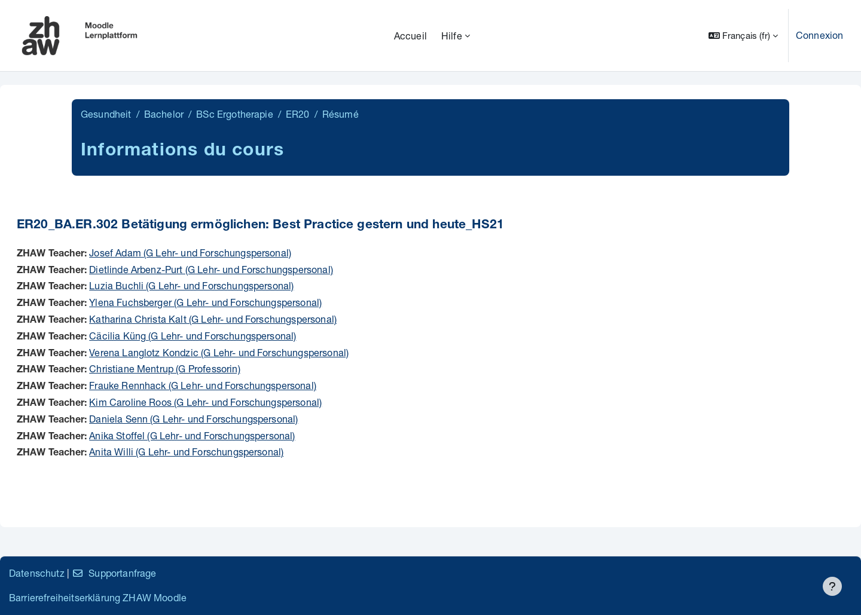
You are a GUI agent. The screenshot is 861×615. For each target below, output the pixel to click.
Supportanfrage (114, 573)
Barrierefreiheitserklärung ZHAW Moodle (98, 597)
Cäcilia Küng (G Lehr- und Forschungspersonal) (192, 335)
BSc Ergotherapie (234, 114)
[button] (743, 35)
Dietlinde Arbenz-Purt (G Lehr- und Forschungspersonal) (211, 269)
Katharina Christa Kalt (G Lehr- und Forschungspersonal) (213, 319)
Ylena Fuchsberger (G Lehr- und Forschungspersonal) (205, 302)
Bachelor (164, 114)
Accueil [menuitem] (410, 35)
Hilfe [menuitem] (451, 35)
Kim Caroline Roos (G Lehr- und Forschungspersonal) (205, 402)
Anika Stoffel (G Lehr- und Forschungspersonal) (192, 435)
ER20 (298, 114)
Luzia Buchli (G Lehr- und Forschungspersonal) (191, 285)
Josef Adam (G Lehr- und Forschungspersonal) (190, 252)
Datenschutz (37, 573)
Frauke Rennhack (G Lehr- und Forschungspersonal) (202, 385)
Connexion (819, 35)
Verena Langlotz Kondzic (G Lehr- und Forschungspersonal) (219, 352)
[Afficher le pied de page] (832, 586)
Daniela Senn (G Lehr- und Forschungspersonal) (193, 418)
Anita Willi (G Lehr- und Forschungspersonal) (186, 451)
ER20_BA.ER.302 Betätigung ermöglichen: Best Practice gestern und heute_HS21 (260, 225)
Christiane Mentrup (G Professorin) (164, 368)
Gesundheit (106, 114)
